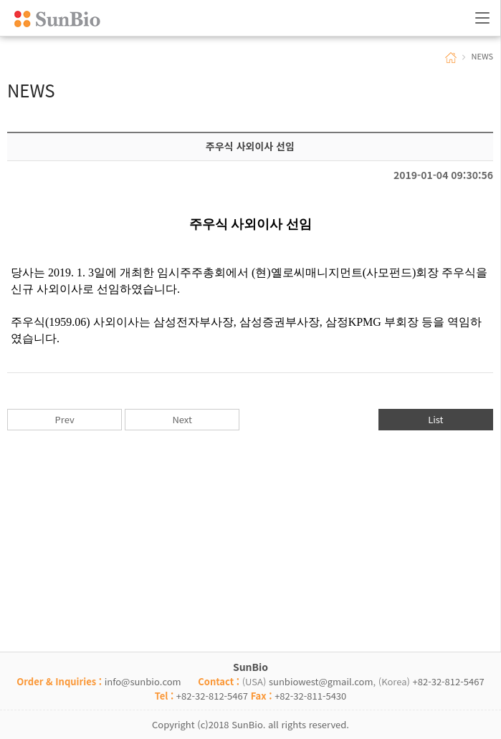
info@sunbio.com (143, 681)
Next (181, 419)
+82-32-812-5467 (449, 681)
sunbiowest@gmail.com (321, 681)
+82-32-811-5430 (310, 695)
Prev (65, 419)
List (435, 419)
